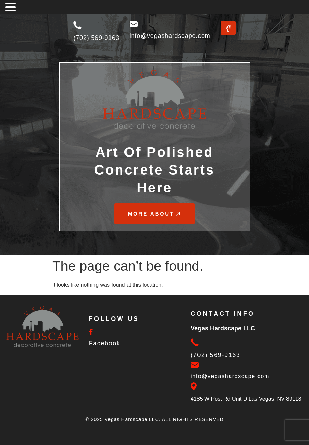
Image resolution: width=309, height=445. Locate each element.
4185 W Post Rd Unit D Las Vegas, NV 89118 (246, 399)
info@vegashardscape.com (170, 35)
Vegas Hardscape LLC (132, 419)
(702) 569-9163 (96, 37)
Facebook (104, 343)
